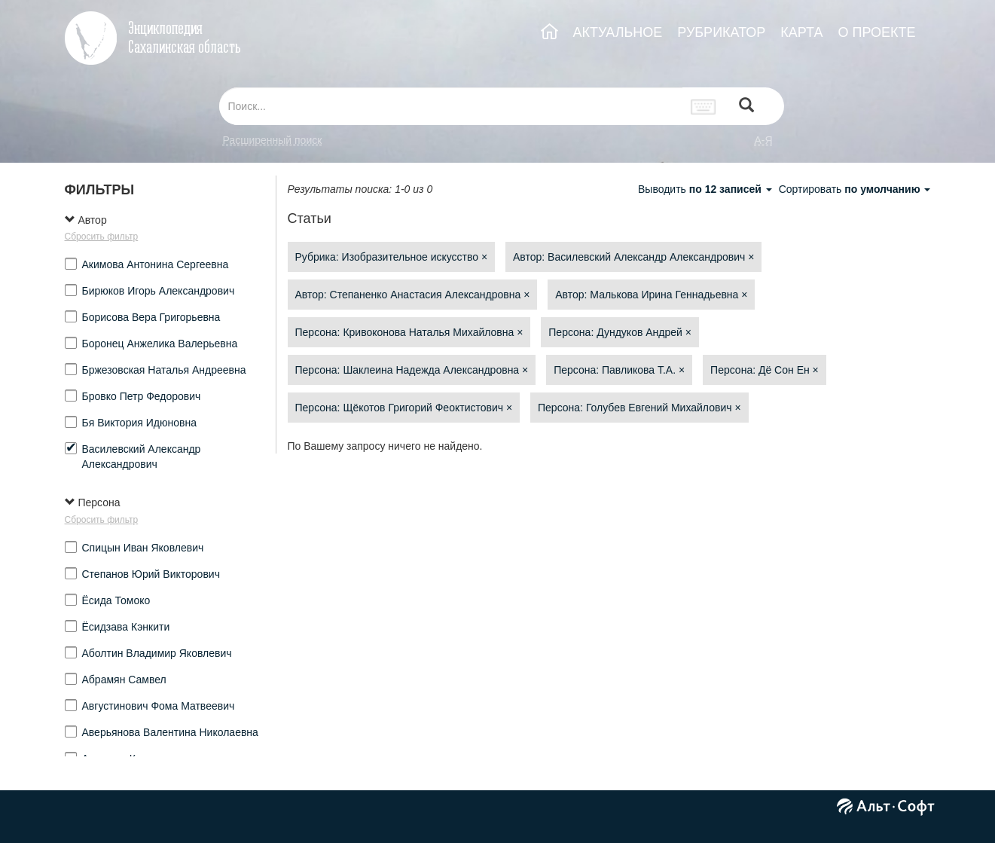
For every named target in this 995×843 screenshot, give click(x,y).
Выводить (706, 189)
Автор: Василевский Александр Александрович (633, 257)
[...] (451, 106)
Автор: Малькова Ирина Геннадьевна (651, 295)
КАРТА (801, 32)
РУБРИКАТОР (721, 32)
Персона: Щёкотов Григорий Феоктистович (404, 408)
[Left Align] (746, 106)
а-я (763, 140)
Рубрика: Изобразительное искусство (391, 257)
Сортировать (855, 189)
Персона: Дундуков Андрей (619, 332)
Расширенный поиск (272, 140)
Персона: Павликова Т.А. (619, 370)
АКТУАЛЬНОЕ (618, 32)
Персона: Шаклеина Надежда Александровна (412, 370)
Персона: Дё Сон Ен (764, 370)
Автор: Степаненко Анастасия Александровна (412, 295)
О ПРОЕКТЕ (876, 32)
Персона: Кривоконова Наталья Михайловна (409, 332)
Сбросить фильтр (102, 236)
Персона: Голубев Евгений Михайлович (639, 408)
